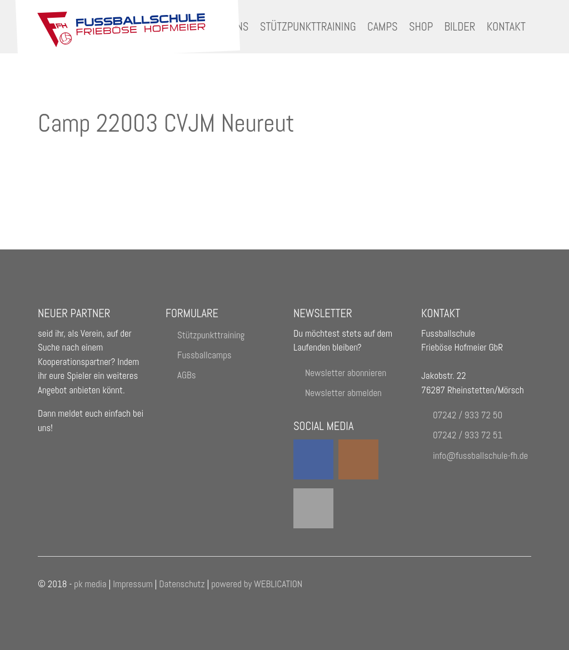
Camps (382, 26)
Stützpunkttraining (308, 26)
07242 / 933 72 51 (467, 435)
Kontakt (506, 26)
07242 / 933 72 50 (467, 415)
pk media (90, 584)
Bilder (460, 26)
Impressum (133, 584)
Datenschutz (183, 584)
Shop (421, 26)
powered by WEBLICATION (256, 584)
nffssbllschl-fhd (480, 455)
